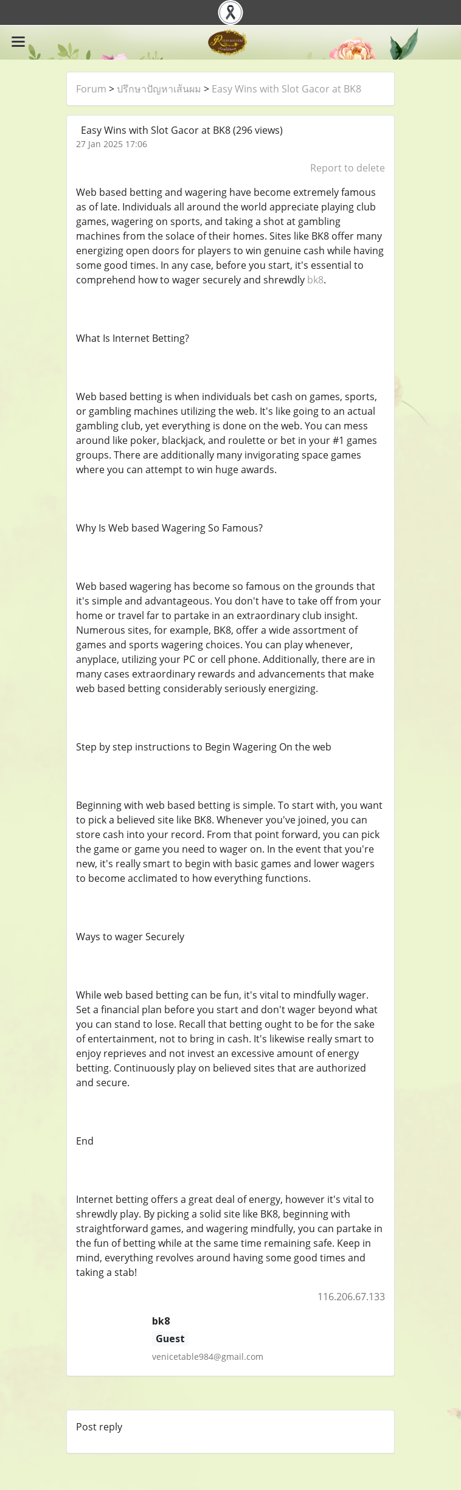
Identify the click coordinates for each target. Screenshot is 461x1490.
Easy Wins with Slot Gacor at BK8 (286, 88)
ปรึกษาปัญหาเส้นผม (159, 88)
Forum (91, 88)
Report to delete (347, 168)
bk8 (315, 279)
